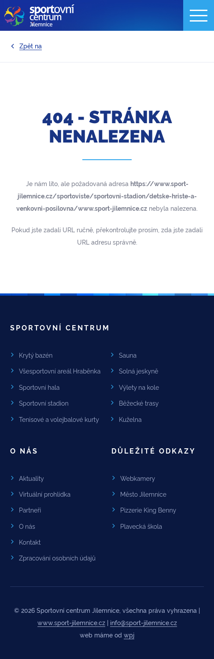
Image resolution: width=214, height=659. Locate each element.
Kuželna (130, 419)
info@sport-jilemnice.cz (143, 622)
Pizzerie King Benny (148, 510)
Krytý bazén (35, 355)
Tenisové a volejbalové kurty (59, 419)
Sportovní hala (39, 387)
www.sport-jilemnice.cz (71, 622)
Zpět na (30, 46)
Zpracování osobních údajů (57, 558)
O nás (27, 526)
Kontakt (30, 542)
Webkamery (137, 478)
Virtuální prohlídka (44, 494)
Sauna (128, 355)
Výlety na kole (139, 387)
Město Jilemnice (143, 494)
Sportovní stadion (44, 403)
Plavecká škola (141, 526)
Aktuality (31, 478)
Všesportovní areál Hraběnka (59, 371)
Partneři (30, 510)
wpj (129, 635)
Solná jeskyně (139, 371)
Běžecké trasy (139, 403)
